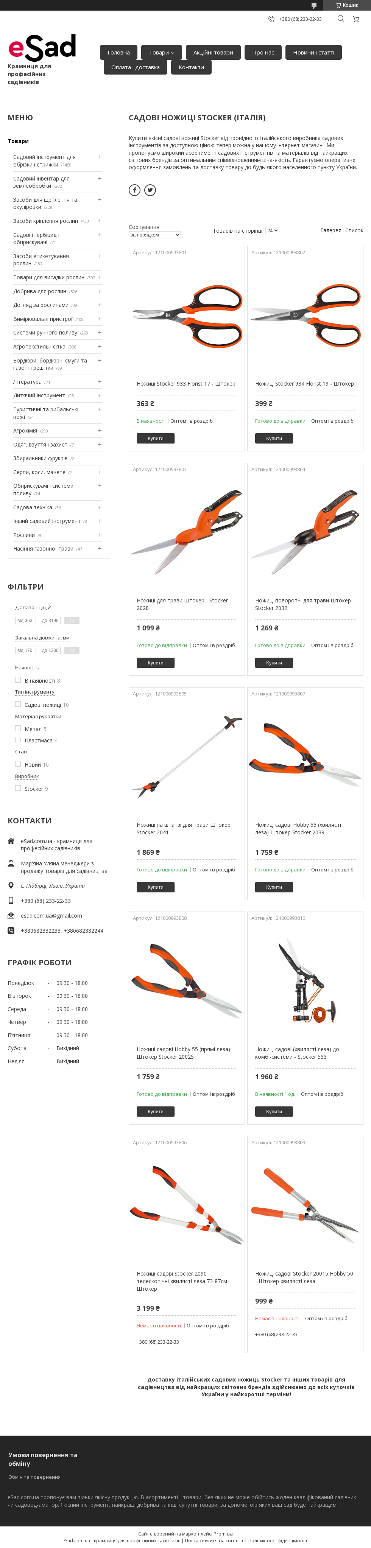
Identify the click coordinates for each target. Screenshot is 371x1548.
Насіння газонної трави (43, 548)
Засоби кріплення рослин (45, 220)
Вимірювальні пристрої (43, 318)
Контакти (191, 67)
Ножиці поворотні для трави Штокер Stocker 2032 (303, 604)
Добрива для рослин (39, 291)
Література (27, 381)
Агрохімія (25, 430)
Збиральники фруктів (40, 458)
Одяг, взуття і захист (40, 444)
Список (354, 230)
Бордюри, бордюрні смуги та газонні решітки (50, 364)
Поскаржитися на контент (214, 1540)
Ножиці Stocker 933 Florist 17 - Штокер (186, 383)
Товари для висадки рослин (48, 277)
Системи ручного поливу (45, 332)
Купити (156, 438)
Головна (119, 52)
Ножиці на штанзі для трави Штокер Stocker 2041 (184, 828)
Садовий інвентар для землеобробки (41, 182)
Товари (159, 52)
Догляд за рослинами (41, 304)
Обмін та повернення (34, 1476)
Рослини (24, 534)
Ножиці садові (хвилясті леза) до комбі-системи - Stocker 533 (297, 1052)
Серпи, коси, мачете (39, 472)
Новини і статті (313, 52)
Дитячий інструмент (39, 395)
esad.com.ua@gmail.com (51, 915)
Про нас (263, 52)
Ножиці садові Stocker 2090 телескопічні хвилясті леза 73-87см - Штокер (184, 1281)
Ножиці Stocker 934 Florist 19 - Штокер (304, 383)
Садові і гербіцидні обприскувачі (37, 238)
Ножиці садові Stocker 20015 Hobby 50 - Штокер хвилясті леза (304, 1277)
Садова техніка (32, 507)
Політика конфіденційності (278, 1540)
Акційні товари (213, 52)
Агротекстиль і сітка (39, 346)
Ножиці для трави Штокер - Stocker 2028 (182, 604)
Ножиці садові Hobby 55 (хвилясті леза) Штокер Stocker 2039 (298, 828)
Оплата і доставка (135, 67)
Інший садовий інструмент (47, 520)
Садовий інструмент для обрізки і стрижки (44, 160)
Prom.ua (223, 1533)
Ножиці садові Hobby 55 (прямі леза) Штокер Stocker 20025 (183, 1052)
